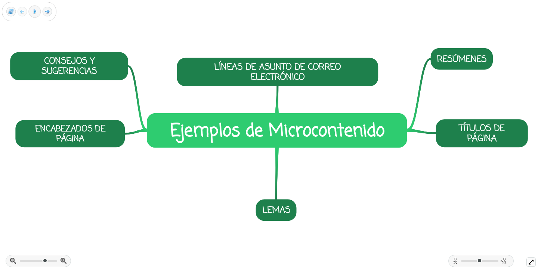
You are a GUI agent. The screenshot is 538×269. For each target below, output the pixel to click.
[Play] (34, 11)
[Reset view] (11, 11)
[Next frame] (47, 11)
